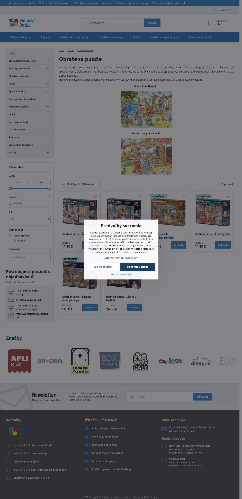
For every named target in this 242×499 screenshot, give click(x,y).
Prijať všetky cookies (137, 266)
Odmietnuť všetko (103, 266)
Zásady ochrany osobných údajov (121, 257)
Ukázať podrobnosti (121, 274)
